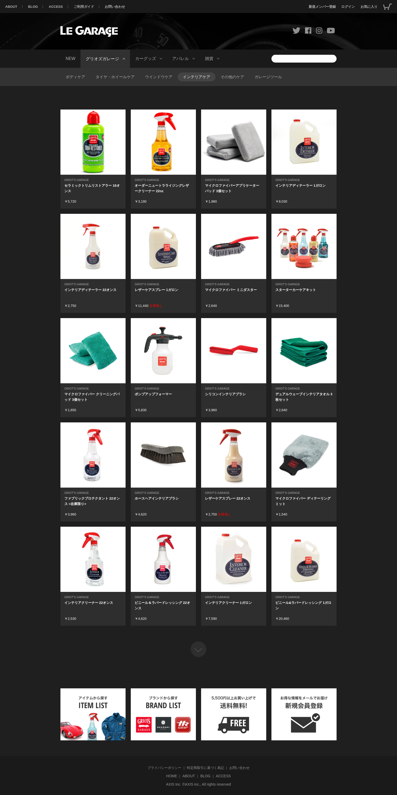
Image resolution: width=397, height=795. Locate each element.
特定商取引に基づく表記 (205, 768)
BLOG (33, 7)
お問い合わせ (115, 7)
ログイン (348, 7)
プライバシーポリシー (164, 768)
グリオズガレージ (102, 58)
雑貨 (209, 58)
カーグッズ (145, 58)
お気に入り (369, 7)
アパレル (180, 58)
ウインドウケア (158, 77)
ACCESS (56, 7)
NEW (70, 58)
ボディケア (75, 77)
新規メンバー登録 (322, 7)
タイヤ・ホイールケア (115, 77)
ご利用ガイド (84, 7)
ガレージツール (268, 77)
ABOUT (11, 7)
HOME (171, 776)
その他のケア (232, 77)
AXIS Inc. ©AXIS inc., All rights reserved (198, 784)
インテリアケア (196, 77)
